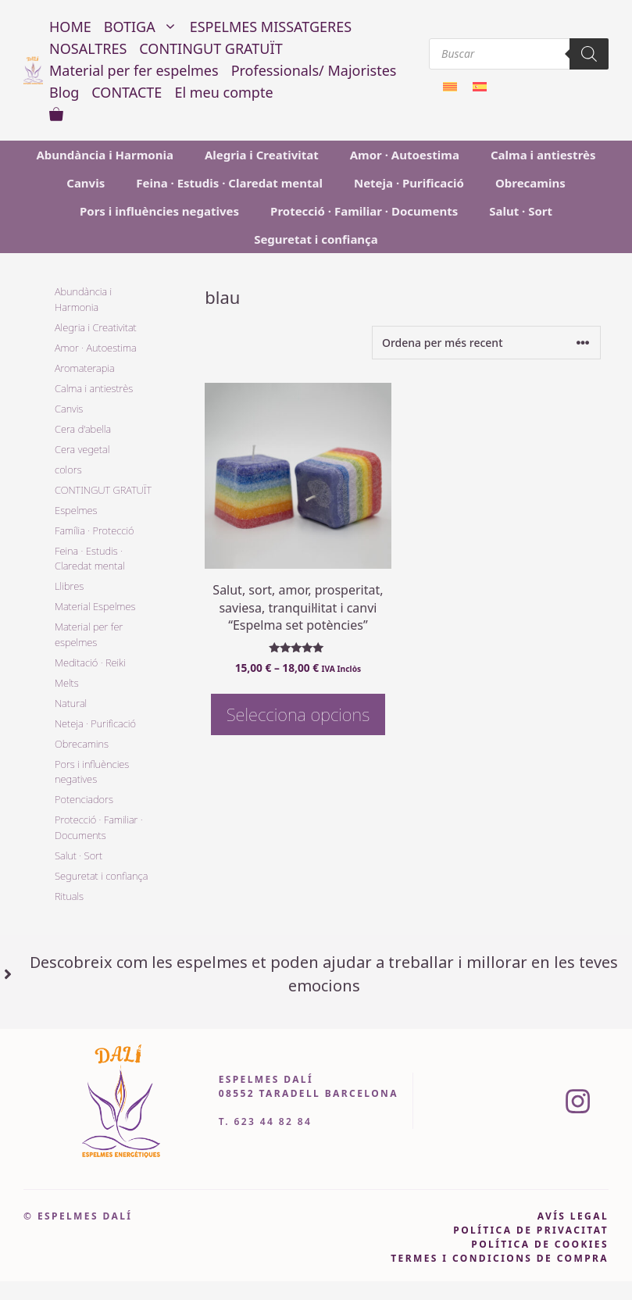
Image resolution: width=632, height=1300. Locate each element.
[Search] (589, 54)
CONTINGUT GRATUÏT (210, 48)
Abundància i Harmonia (104, 154)
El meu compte (223, 92)
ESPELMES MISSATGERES (271, 26)
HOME (70, 26)
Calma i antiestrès (543, 154)
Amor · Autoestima (404, 154)
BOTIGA (144, 27)
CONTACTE (126, 92)
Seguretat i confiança (316, 239)
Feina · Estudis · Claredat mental (229, 183)
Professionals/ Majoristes (314, 70)
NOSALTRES (88, 48)
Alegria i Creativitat (262, 154)
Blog (64, 92)
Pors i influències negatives (159, 211)
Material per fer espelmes (134, 70)
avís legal (573, 1216)
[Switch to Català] (450, 86)
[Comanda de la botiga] (486, 342)
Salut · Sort (520, 211)
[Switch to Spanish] (480, 86)
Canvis (85, 183)
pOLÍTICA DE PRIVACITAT (531, 1230)
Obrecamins (530, 183)
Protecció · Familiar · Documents (364, 211)
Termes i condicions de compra (500, 1258)
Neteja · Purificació (409, 183)
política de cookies (540, 1244)
